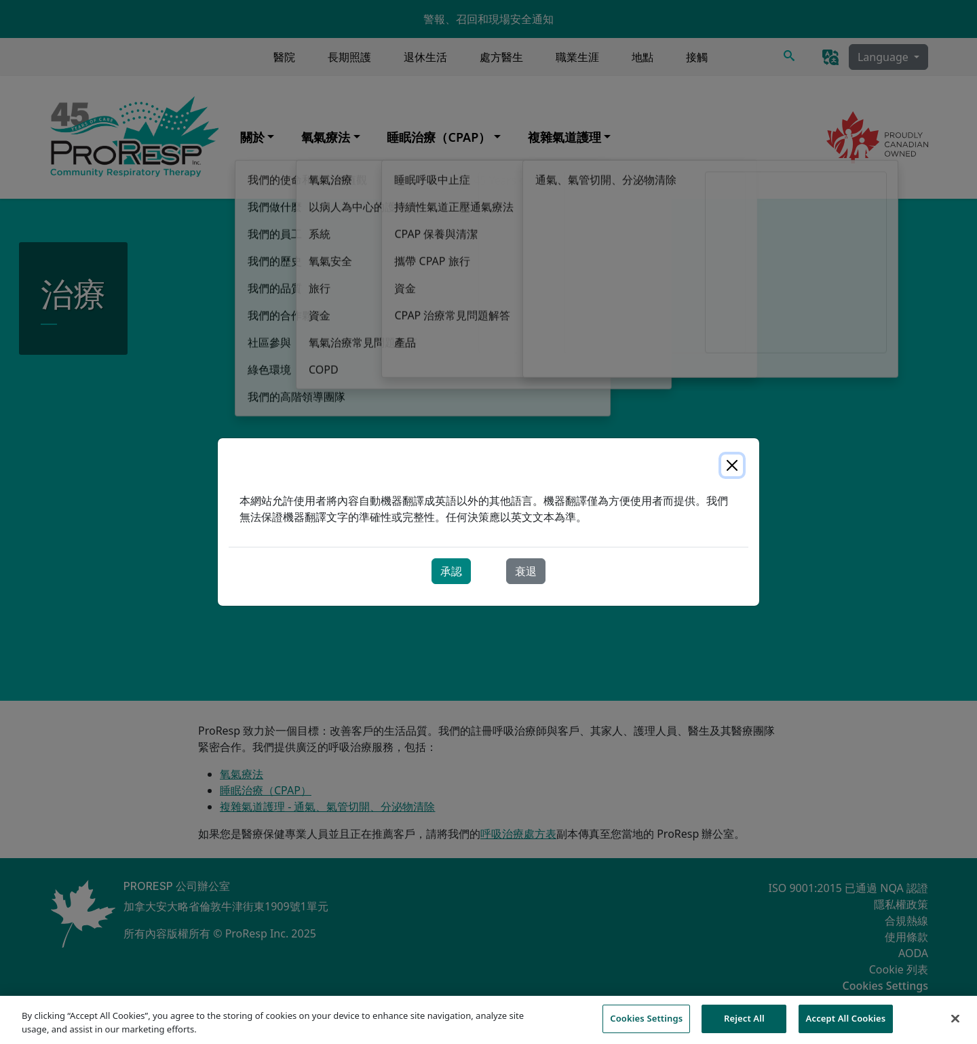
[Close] (732, 465)
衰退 (526, 571)
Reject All (744, 1026)
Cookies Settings (646, 1026)
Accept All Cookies (846, 1026)
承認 (451, 571)
